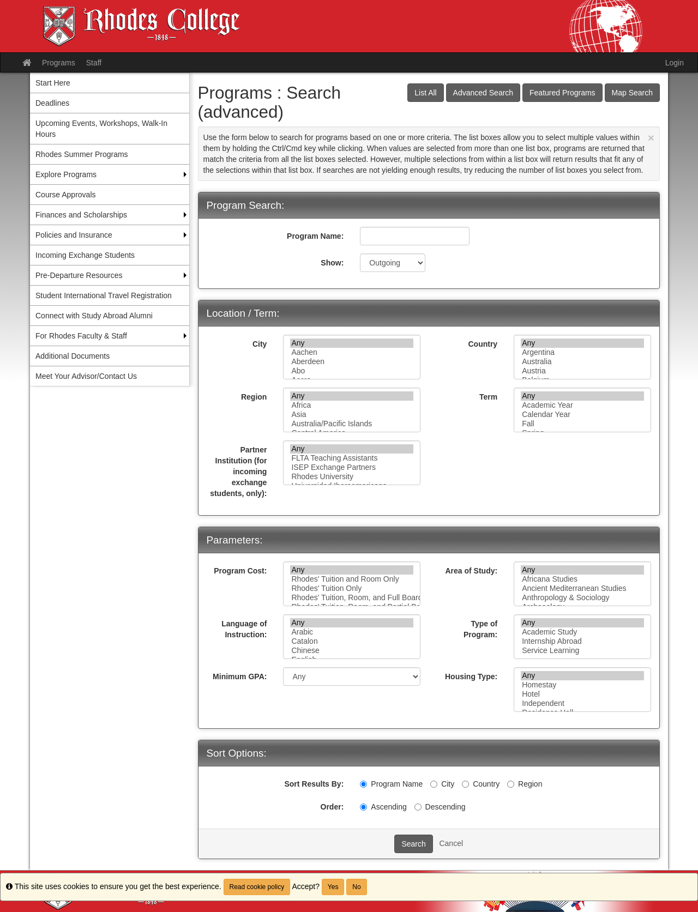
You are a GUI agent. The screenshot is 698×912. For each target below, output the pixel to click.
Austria (582, 371)
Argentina (582, 352)
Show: (332, 262)
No (356, 887)
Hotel (582, 694)
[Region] (510, 784)
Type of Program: (480, 629)
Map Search (632, 92)
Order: (332, 806)
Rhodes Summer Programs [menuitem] (81, 154)
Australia (582, 361)
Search (413, 843)
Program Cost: (240, 570)
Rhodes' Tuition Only (351, 588)
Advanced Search (483, 92)
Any (351, 343)
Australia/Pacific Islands (351, 423)
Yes (333, 887)
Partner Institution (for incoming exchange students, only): (238, 471)
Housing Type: (471, 676)
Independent (582, 703)
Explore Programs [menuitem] (66, 174)
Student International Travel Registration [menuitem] (103, 295)
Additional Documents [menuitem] (72, 356)
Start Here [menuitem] (52, 82)
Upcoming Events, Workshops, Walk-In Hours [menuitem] (101, 128)
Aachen (351, 352)
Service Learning (582, 650)
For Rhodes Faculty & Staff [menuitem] (81, 335)
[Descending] (418, 807)
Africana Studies (582, 579)
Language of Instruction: (244, 629)
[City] (433, 784)
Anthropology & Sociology (582, 597)
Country (482, 344)
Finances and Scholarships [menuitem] (81, 214)
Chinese (351, 650)
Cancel (451, 843)
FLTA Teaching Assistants (351, 458)
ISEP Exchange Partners (351, 467)
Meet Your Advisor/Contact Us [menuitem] (86, 376)
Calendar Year (582, 414)
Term (488, 396)
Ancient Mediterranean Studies (582, 588)
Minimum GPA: (240, 676)
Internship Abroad (582, 641)
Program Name (391, 784)
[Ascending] (363, 807)
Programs (58, 62)
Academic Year (582, 405)
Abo (351, 371)
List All (425, 92)
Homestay (582, 685)
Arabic (351, 632)
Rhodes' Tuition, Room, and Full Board (351, 597)
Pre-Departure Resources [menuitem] (79, 275)
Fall (582, 423)
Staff (94, 62)
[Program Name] (363, 784)
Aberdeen (351, 361)
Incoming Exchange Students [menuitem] (85, 255)
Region (254, 396)
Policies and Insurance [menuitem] (73, 235)
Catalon (351, 641)
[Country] (465, 784)
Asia (351, 414)
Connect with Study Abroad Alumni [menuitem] (94, 315)
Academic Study (582, 632)
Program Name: (315, 236)
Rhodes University (351, 476)
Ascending (383, 806)
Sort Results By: (314, 784)
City (259, 344)
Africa (351, 405)
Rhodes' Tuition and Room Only (351, 579)
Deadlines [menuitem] (52, 103)
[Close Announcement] (651, 137)
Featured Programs (562, 92)
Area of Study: (471, 570)
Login (674, 62)
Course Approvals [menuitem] (65, 194)
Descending (440, 806)
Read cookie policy (257, 887)
